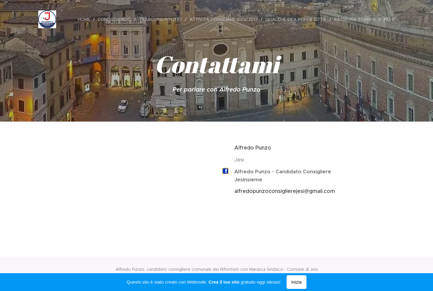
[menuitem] (85, 19)
